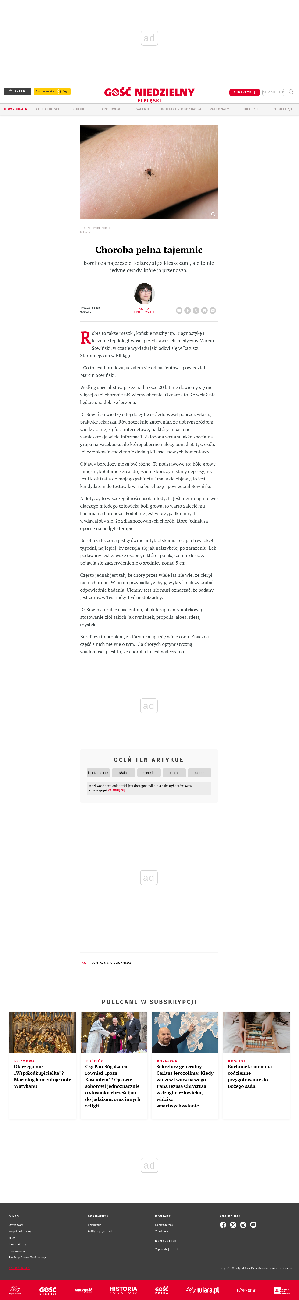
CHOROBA (113, 962)
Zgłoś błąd (19, 1268)
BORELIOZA (98, 962)
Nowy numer (16, 109)
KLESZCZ (126, 962)
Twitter (197, 309)
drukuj (205, 309)
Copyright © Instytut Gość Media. (239, 1268)
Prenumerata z (52, 91)
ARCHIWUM (111, 109)
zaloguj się (273, 92)
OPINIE (79, 109)
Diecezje (251, 109)
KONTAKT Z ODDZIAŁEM (181, 109)
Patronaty (219, 109)
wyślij (214, 309)
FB (188, 309)
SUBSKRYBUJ (245, 92)
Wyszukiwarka (291, 92)
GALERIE (143, 109)
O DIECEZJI (283, 109)
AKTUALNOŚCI (47, 109)
